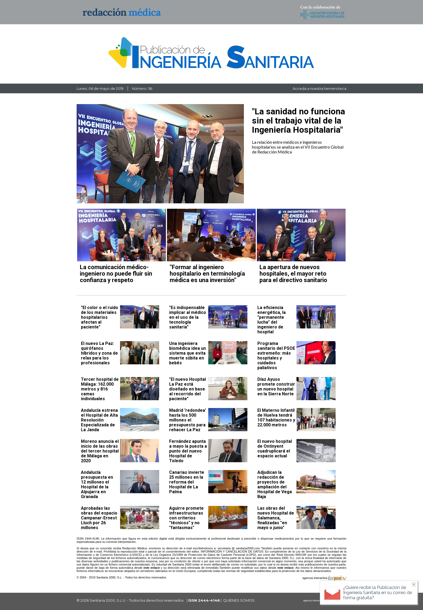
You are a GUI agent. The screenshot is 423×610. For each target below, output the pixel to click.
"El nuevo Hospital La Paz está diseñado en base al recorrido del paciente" (187, 389)
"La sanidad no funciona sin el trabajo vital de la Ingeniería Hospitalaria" (298, 120)
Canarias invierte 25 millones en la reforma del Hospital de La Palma (186, 482)
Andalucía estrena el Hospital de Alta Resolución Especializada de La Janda (99, 420)
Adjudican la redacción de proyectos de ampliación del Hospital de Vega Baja (274, 484)
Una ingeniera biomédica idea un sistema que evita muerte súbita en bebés (187, 353)
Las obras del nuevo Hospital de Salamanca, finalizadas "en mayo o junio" (275, 518)
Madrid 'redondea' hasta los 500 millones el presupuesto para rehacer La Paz (187, 420)
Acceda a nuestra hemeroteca (319, 88)
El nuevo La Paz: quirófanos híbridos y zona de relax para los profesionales (99, 353)
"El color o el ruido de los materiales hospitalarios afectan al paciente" (99, 317)
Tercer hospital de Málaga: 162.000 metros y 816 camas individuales (100, 389)
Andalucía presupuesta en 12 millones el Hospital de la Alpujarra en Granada (97, 484)
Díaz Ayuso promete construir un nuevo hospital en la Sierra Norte (276, 386)
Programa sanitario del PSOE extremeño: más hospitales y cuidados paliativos (276, 355)
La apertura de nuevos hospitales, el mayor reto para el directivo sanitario (293, 273)
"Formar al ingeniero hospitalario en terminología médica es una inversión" (207, 273)
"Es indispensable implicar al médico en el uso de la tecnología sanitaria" (187, 317)
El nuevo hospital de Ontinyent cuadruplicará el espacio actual (274, 448)
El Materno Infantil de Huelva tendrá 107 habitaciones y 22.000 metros (276, 417)
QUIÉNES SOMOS (239, 600)
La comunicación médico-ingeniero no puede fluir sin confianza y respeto (116, 273)
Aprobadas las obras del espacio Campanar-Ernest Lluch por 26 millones (99, 518)
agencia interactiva (324, 579)
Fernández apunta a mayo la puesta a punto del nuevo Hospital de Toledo (188, 451)
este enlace (152, 567)
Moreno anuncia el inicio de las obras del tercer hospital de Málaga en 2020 (100, 451)
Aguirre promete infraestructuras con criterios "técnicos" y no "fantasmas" (186, 518)
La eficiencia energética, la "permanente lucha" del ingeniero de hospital (271, 319)
